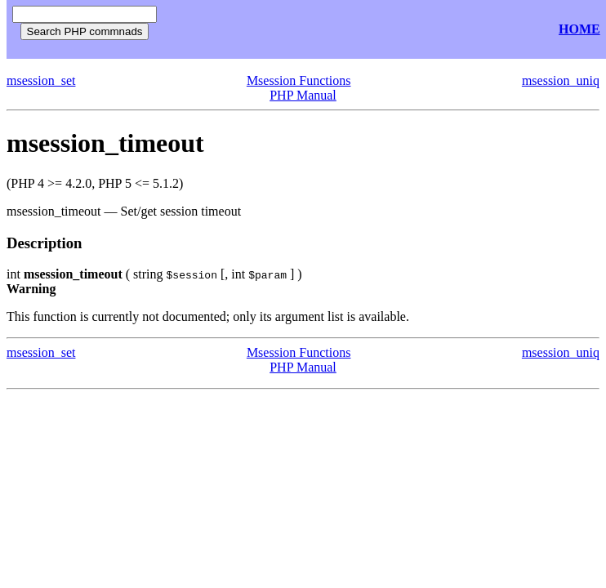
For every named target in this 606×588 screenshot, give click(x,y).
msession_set (41, 80)
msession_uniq (560, 80)
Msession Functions (299, 80)
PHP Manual (303, 95)
